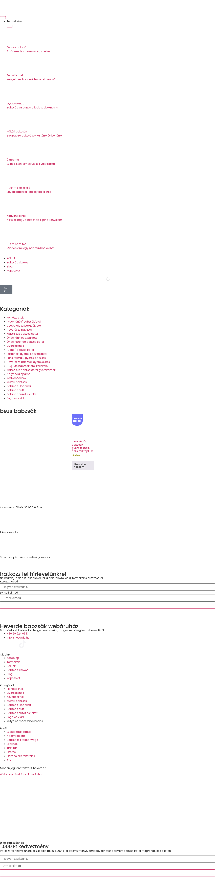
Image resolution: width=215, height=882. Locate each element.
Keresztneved (9, 581)
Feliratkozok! (107, 605)
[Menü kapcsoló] (3, 17)
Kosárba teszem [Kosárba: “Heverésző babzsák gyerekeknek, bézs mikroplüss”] (80, 465)
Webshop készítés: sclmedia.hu (21, 774)
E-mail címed (9, 592)
